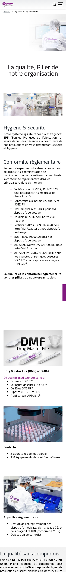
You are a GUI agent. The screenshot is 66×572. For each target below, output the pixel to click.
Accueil (7, 11)
